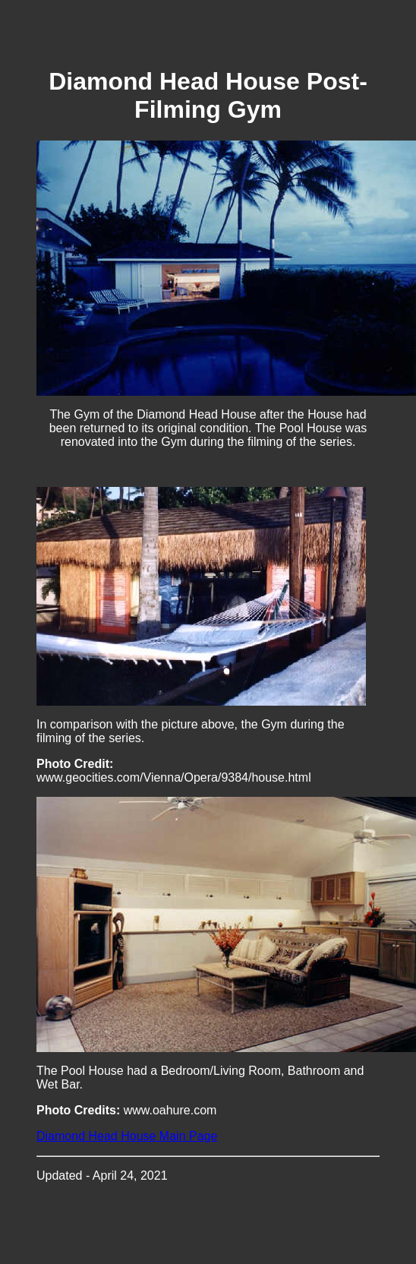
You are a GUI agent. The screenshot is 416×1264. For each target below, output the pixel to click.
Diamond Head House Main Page (126, 1136)
